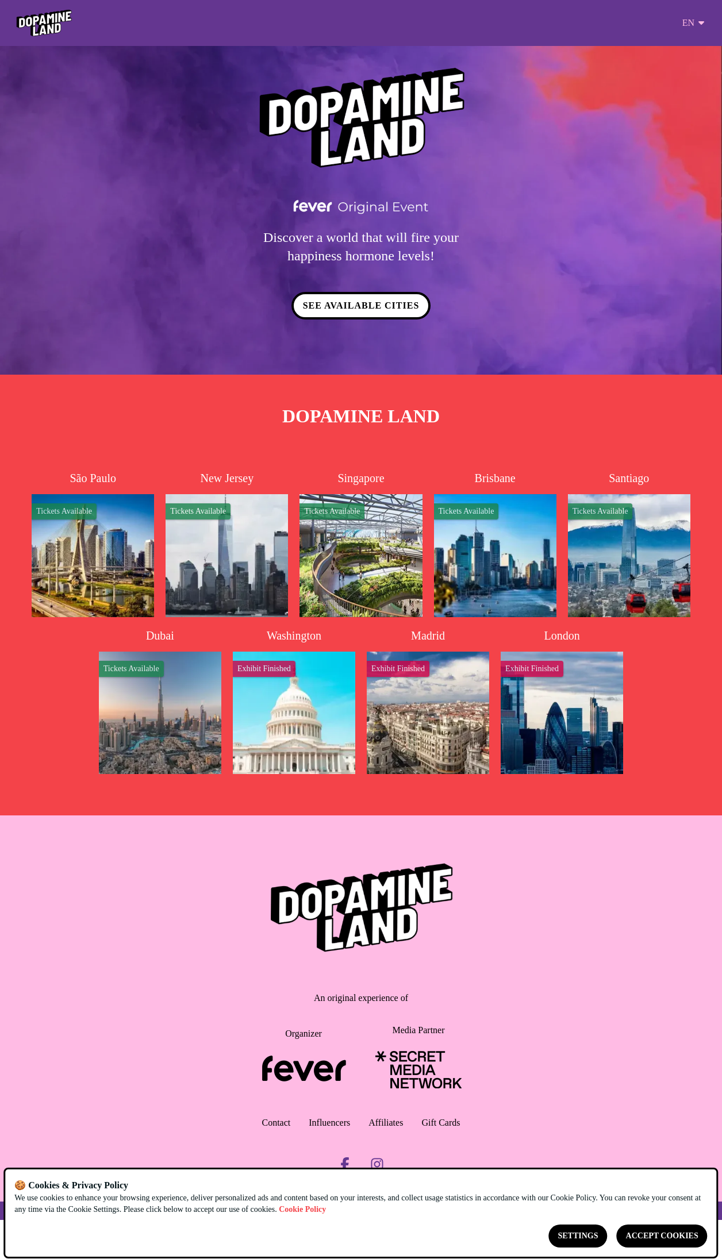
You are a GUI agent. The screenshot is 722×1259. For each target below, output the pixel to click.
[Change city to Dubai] (160, 701)
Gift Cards (440, 1123)
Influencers (329, 1123)
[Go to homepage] (44, 22)
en (694, 23)
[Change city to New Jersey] (227, 544)
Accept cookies (662, 1235)
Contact (276, 1123)
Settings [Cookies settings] (578, 1235)
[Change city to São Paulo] (93, 544)
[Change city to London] (562, 701)
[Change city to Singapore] (360, 544)
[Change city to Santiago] (629, 544)
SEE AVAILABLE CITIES (361, 306)
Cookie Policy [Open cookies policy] (302, 1209)
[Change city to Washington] (294, 701)
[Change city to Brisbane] (495, 544)
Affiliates (385, 1123)
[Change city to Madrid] (428, 701)
